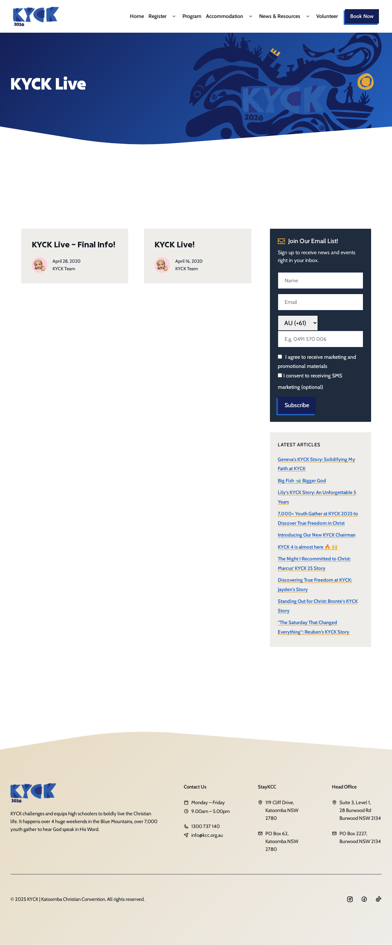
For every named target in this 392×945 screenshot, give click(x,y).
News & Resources (285, 16)
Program (191, 16)
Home (137, 16)
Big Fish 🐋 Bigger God (302, 481)
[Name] (320, 280)
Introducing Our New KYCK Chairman (316, 535)
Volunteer (327, 16)
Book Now (362, 16)
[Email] (320, 302)
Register (163, 16)
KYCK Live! (174, 244)
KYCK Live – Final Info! (73, 244)
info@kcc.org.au (207, 835)
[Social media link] (350, 899)
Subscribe (297, 405)
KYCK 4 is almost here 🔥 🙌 (308, 547)
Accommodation (230, 16)
